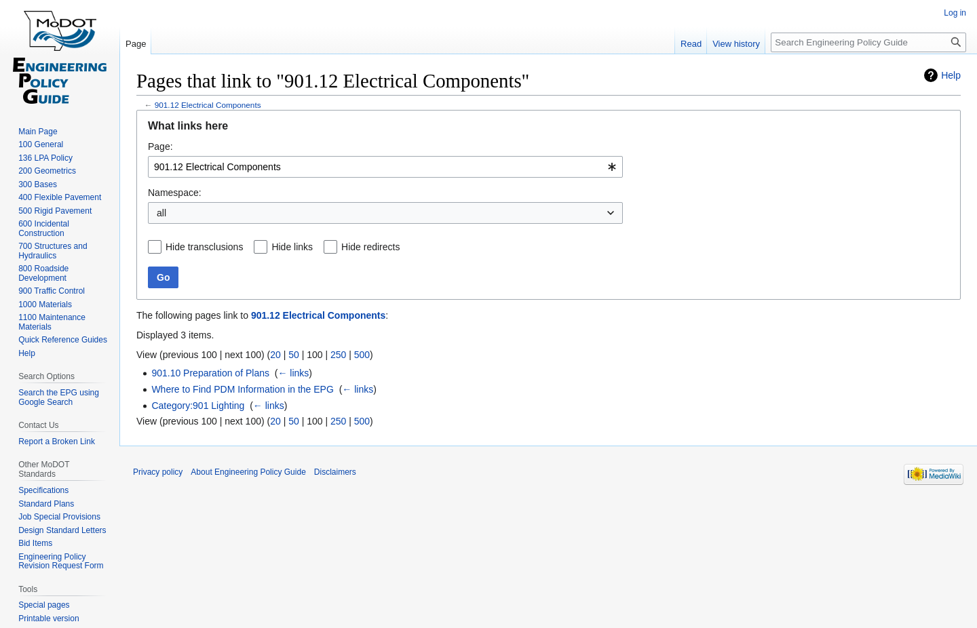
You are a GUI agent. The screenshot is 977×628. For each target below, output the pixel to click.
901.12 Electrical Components (208, 104)
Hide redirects (370, 246)
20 (275, 354)
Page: (160, 146)
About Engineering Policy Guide (248, 472)
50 (293, 354)
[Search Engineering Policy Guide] (868, 42)
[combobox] (385, 167)
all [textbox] (161, 213)
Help (951, 75)
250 (338, 354)
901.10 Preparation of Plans (210, 373)
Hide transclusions (204, 246)
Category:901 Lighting (197, 405)
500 (362, 354)
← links (293, 373)
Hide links (292, 246)
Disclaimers (335, 472)
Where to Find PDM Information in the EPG (242, 389)
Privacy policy (158, 472)
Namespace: (175, 192)
